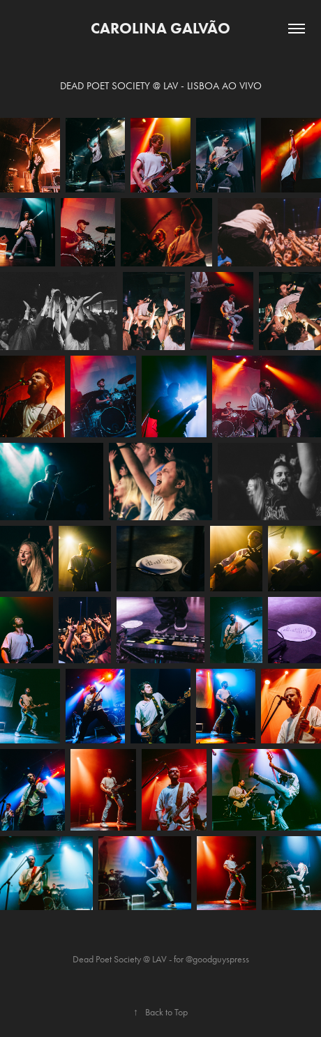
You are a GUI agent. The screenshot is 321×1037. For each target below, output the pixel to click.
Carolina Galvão (160, 28)
